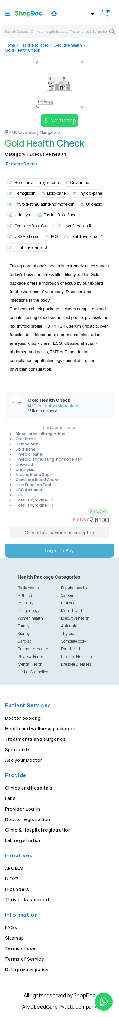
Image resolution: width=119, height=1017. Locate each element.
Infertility (25, 603)
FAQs (11, 927)
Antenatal (69, 626)
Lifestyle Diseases (76, 664)
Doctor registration (27, 819)
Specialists (18, 750)
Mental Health (30, 664)
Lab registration (23, 840)
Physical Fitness (31, 656)
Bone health (71, 649)
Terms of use (20, 948)
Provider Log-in (23, 809)
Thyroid (67, 633)
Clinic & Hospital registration (38, 830)
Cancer (67, 595)
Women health (30, 618)
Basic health (28, 587)
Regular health (74, 587)
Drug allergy (28, 610)
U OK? (12, 879)
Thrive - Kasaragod (27, 900)
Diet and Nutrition (76, 656)
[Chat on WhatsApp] (104, 1002)
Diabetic (68, 603)
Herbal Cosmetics (33, 671)
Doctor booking (23, 718)
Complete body (73, 641)
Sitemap (14, 938)
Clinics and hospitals (29, 788)
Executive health (67, 45)
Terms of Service (24, 959)
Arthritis (25, 595)
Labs (10, 798)
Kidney (24, 633)
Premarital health (33, 649)
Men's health (72, 610)
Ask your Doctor (24, 760)
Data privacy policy (27, 969)
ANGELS (14, 868)
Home (10, 45)
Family (23, 626)
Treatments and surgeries (35, 739)
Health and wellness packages (40, 728)
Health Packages (34, 45)
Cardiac (24, 641)
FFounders (17, 889)
